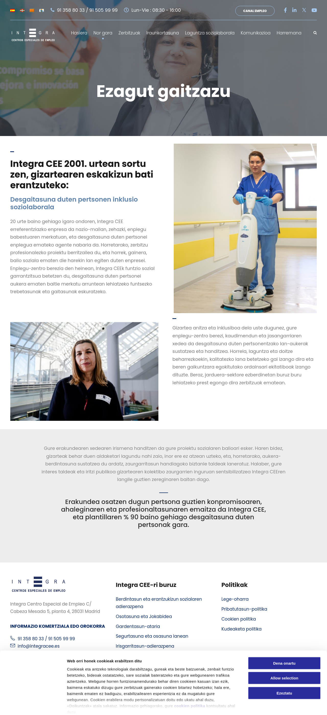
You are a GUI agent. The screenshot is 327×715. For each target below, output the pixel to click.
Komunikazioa (256, 33)
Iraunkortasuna (162, 33)
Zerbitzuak (129, 33)
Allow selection (284, 651)
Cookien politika (238, 618)
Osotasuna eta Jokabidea (144, 616)
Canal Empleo (255, 11)
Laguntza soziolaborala (210, 33)
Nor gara (103, 33)
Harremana (289, 33)
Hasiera (79, 33)
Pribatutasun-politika (244, 608)
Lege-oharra (235, 598)
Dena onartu (284, 636)
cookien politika (189, 679)
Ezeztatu (284, 666)
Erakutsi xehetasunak (285, 705)
